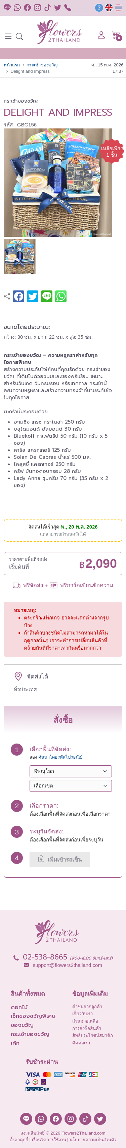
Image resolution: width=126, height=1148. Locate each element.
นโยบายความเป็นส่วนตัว (93, 1139)
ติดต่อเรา (81, 1042)
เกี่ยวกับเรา (82, 1013)
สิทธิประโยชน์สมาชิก (92, 1035)
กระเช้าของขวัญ (42, 64)
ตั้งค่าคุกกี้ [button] (19, 1139)
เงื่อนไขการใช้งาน (49, 1139)
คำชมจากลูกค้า (87, 1006)
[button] (19, 37)
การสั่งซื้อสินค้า (86, 1028)
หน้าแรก (12, 64)
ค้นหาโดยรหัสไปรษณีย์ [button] (60, 757)
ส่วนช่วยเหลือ (85, 1021)
